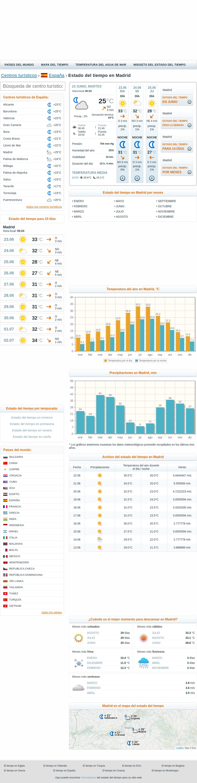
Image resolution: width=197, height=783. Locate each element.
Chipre (14, 469)
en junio (175, 100)
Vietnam (15, 605)
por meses (175, 170)
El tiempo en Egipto (14, 765)
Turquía (15, 599)
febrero (80, 206)
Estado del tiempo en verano (32, 430)
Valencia (9, 118)
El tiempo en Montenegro (165, 770)
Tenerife (8, 186)
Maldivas (16, 543)
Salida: (82, 125)
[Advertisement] (98, 30)
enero (79, 201)
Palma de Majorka (15, 172)
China (13, 463)
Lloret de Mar (12, 145)
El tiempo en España (64, 770)
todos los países (52, 612)
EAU (12, 487)
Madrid (7, 152)
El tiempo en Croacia (114, 770)
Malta (13, 550)
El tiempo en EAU (131, 765)
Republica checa (22, 568)
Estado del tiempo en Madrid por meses (133, 192)
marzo (79, 211)
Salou (7, 179)
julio (120, 211)
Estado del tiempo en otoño (32, 436)
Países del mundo (19, 64)
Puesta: (102, 125)
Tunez (13, 593)
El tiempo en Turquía (94, 765)
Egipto (14, 494)
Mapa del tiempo (54, 64)
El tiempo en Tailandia (55, 765)
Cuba (13, 481)
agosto (122, 216)
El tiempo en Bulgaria (173, 765)
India (12, 518)
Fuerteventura (12, 199)
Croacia (15, 475)
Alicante (8, 104)
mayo (120, 201)
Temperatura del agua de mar (100, 64)
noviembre (166, 211)
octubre (165, 206)
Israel (13, 531)
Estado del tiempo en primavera (32, 424)
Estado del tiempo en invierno (32, 417)
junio (75, 177)
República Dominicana (26, 574)
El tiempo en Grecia (14, 770)
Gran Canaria (12, 125)
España (57, 75)
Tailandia (16, 587)
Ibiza (6, 131)
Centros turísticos (19, 75)
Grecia (14, 512)
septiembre (167, 201)
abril (78, 216)
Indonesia (16, 525)
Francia (15, 506)
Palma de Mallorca (15, 159)
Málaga (8, 165)
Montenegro (19, 562)
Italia (13, 537)
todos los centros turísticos (44, 206)
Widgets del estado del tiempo (159, 64)
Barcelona (10, 111)
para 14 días (175, 146)
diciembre (166, 216)
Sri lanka (16, 581)
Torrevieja (9, 193)
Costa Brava (11, 138)
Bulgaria (16, 456)
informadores (88, 777)
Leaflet (179, 748)
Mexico (14, 556)
